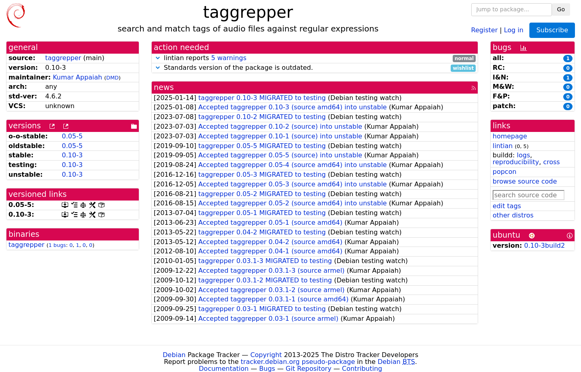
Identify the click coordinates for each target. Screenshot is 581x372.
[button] (158, 58)
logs (523, 155)
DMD (112, 78)
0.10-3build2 (544, 245)
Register (484, 29)
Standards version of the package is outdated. (315, 68)
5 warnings (229, 58)
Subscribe (552, 30)
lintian (503, 146)
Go (561, 9)
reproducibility (516, 162)
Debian (174, 355)
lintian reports (315, 58)
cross (551, 162)
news (164, 87)
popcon (504, 172)
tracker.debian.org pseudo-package (298, 362)
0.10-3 (72, 155)
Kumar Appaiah (77, 77)
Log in (513, 29)
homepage (510, 136)
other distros (513, 215)
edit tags (507, 206)
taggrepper (63, 58)
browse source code (525, 181)
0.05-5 (72, 136)
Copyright (266, 355)
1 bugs (57, 245)
